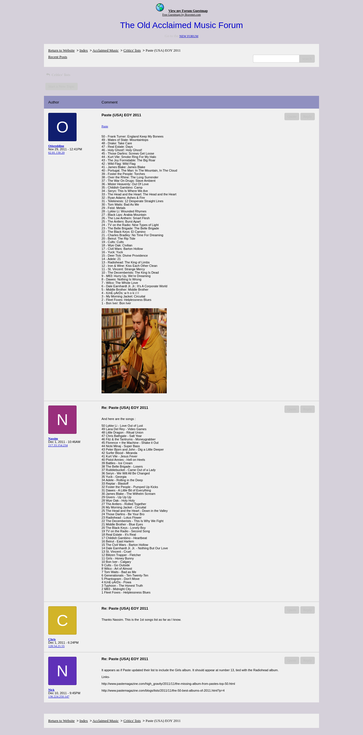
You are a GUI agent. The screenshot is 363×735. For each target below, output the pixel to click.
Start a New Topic (61, 86)
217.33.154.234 (58, 445)
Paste (105, 126)
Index (83, 50)
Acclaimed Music (105, 50)
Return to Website (61, 50)
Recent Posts (57, 57)
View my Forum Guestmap (188, 11)
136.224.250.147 (58, 696)
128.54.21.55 (56, 646)
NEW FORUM (188, 36)
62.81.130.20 (56, 152)
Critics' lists (132, 50)
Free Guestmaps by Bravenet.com (181, 14)
